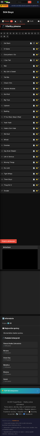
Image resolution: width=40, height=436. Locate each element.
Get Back (7, 43)
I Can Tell (7, 60)
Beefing (6, 111)
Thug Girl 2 (8, 185)
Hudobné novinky (9, 412)
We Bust (7, 134)
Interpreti (13, 409)
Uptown (7, 106)
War (5, 66)
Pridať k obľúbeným (8, 241)
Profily (20, 409)
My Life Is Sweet (10, 72)
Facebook (27, 414)
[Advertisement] (20, 216)
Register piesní (30, 409)
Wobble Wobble (9, 89)
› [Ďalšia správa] (39, 6)
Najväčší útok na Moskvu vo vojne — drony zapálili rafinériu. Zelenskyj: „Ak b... (17, 433)
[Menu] (2, 2)
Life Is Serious (9, 157)
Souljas (6, 191)
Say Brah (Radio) (10, 151)
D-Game (7, 49)
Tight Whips (8, 174)
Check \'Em (8, 83)
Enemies (7, 145)
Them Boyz (8, 179)
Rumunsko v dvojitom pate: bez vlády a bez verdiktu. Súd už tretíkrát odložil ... (19, 428)
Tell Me (6, 77)
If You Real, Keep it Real (12, 117)
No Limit (7, 168)
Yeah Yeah (7, 123)
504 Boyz (8, 12)
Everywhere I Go (10, 54)
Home (6, 409)
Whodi (6, 140)
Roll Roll (7, 94)
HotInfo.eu (15, 420)
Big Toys (7, 100)
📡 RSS (19, 414)
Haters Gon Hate (10, 128)
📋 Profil (30, 21)
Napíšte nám (22, 412)
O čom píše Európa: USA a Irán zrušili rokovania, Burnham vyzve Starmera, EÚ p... (17, 424)
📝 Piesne (12, 21)
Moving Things (9, 162)
